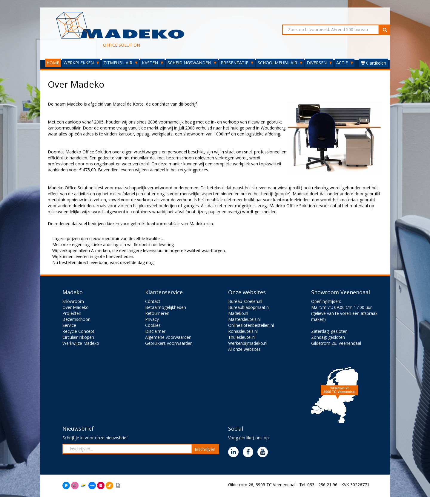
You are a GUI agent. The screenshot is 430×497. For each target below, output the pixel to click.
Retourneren (157, 313)
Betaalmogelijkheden (165, 307)
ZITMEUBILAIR (120, 62)
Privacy (152, 319)
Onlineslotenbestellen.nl (251, 325)
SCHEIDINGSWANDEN (192, 62)
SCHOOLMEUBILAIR (280, 62)
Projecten (71, 313)
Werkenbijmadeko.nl (247, 343)
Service (69, 325)
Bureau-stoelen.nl (245, 301)
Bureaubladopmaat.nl (249, 307)
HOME (53, 62)
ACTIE (344, 62)
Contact (152, 301)
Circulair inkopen (78, 337)
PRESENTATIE (237, 62)
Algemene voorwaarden (168, 337)
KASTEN (152, 62)
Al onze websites (244, 349)
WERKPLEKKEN (81, 62)
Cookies (153, 325)
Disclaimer (155, 331)
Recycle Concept (78, 331)
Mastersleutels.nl (244, 319)
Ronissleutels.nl (243, 331)
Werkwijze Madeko (80, 343)
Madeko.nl (238, 313)
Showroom (73, 301)
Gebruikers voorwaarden (169, 343)
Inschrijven (205, 449)
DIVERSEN (319, 62)
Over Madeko (75, 307)
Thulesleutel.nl (242, 337)
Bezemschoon (76, 319)
